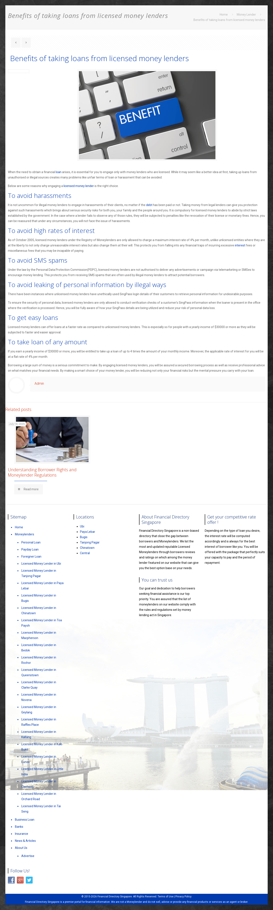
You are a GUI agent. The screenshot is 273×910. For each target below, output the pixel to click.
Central (85, 553)
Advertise (27, 856)
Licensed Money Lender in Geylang (38, 709)
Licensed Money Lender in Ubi (41, 563)
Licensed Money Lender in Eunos (38, 759)
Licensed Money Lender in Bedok (38, 647)
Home (224, 14)
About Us (21, 848)
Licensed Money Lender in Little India (42, 771)
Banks (19, 826)
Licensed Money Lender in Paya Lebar (42, 585)
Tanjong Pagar (90, 542)
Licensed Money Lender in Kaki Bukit (41, 746)
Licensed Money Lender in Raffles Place (38, 722)
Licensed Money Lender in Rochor (38, 660)
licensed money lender (79, 186)
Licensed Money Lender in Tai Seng (41, 808)
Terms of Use (165, 896)
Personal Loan (31, 542)
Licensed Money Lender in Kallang (38, 734)
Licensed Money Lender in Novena (38, 697)
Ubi (82, 526)
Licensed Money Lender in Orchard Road (38, 796)
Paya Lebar (87, 531)
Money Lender (246, 14)
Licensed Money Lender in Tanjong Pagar (38, 573)
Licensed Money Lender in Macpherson (38, 635)
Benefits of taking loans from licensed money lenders (229, 20)
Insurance (21, 833)
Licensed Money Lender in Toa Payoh (41, 622)
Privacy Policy (183, 896)
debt (149, 205)
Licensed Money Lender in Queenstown (38, 672)
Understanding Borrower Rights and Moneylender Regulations (42, 472)
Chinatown (87, 547)
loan (58, 172)
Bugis (83, 537)
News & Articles (25, 840)
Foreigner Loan (31, 556)
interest (240, 245)
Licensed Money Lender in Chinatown (38, 610)
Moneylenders (24, 534)
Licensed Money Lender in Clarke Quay (38, 684)
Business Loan (24, 819)
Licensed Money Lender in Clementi (38, 784)
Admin (39, 383)
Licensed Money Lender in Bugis (38, 598)
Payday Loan (30, 549)
